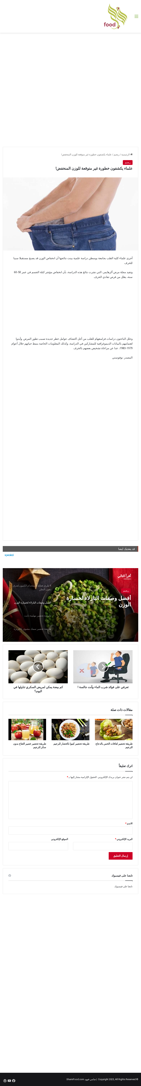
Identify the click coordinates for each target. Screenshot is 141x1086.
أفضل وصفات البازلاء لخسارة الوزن (98, 601)
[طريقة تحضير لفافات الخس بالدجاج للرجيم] (114, 729)
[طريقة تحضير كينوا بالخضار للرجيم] (70, 729)
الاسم (129, 823)
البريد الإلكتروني (124, 839)
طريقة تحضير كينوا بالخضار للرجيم (71, 743)
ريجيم (116, 154)
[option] (70, 605)
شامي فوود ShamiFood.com (81, 1079)
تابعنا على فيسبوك (123, 886)
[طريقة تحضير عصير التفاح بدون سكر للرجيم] (27, 729)
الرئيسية (127, 154)
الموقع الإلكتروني (59, 839)
